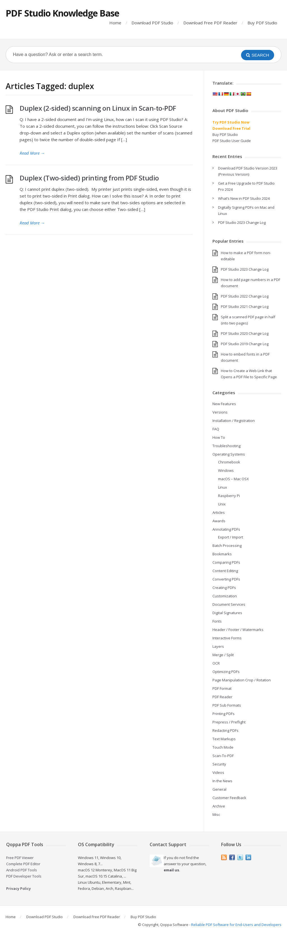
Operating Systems (228, 454)
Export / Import (230, 537)
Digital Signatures (227, 612)
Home (115, 22)
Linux (222, 487)
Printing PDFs (223, 713)
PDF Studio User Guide (231, 140)
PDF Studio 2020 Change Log (245, 333)
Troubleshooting (226, 445)
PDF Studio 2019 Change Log (245, 343)
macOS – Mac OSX (233, 478)
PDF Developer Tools (23, 876)
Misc (216, 814)
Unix (222, 504)
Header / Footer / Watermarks (237, 629)
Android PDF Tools (21, 869)
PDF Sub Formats (226, 705)
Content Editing (225, 570)
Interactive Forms (227, 637)
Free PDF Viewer (20, 857)
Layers (218, 646)
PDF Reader (222, 696)
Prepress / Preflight (229, 722)
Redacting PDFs (225, 730)
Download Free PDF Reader (210, 22)
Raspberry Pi (229, 495)
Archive (218, 806)
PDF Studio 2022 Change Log (245, 296)
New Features (224, 403)
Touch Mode (222, 747)
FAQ (215, 428)
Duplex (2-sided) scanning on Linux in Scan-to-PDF (98, 108)
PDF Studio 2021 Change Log (245, 306)
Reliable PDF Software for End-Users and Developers (236, 924)
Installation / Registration (233, 420)
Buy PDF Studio (262, 22)
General (219, 789)
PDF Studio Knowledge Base (62, 13)
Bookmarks (222, 553)
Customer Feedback (229, 797)
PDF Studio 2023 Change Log (242, 222)
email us (171, 869)
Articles (218, 512)
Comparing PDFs (226, 562)
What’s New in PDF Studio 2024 (244, 198)
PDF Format (222, 688)
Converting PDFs (226, 579)
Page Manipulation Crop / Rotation (241, 680)
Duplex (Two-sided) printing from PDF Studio (89, 177)
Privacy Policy (18, 888)
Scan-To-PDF (223, 755)
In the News (222, 780)
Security (219, 764)
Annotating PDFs (226, 529)
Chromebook (229, 462)
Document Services (228, 604)
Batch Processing (227, 545)
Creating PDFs (224, 587)
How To (218, 437)
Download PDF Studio (152, 22)
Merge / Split (223, 654)
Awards (218, 520)
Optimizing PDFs (226, 671)
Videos (218, 772)
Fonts (217, 621)
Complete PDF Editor (23, 863)
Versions (220, 412)
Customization (224, 595)
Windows (226, 470)
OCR (216, 663)
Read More (32, 153)
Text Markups (224, 738)
